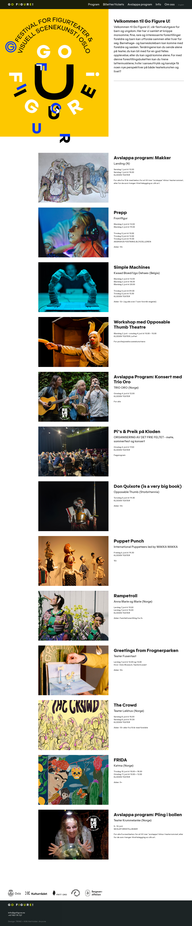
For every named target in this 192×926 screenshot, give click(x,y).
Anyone (42, 921)
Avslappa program (140, 4)
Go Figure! (32, 4)
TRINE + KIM (22, 921)
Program (93, 4)
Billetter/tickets (113, 4)
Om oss (170, 4)
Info (158, 4)
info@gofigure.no (16, 913)
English (181, 5)
